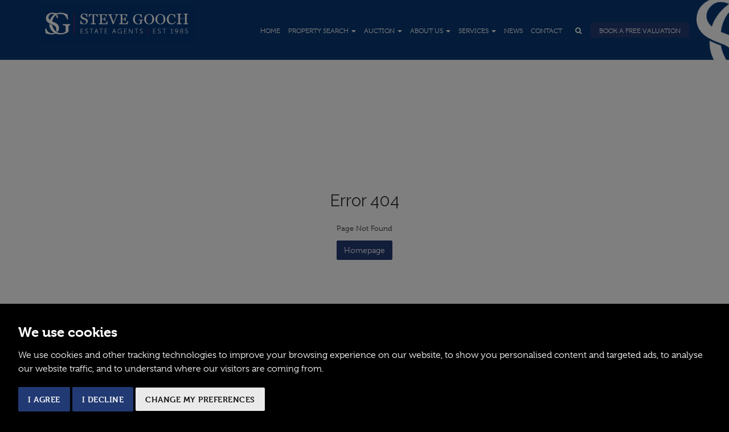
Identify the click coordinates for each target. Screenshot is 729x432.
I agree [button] (44, 399)
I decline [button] (103, 399)
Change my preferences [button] (200, 399)
